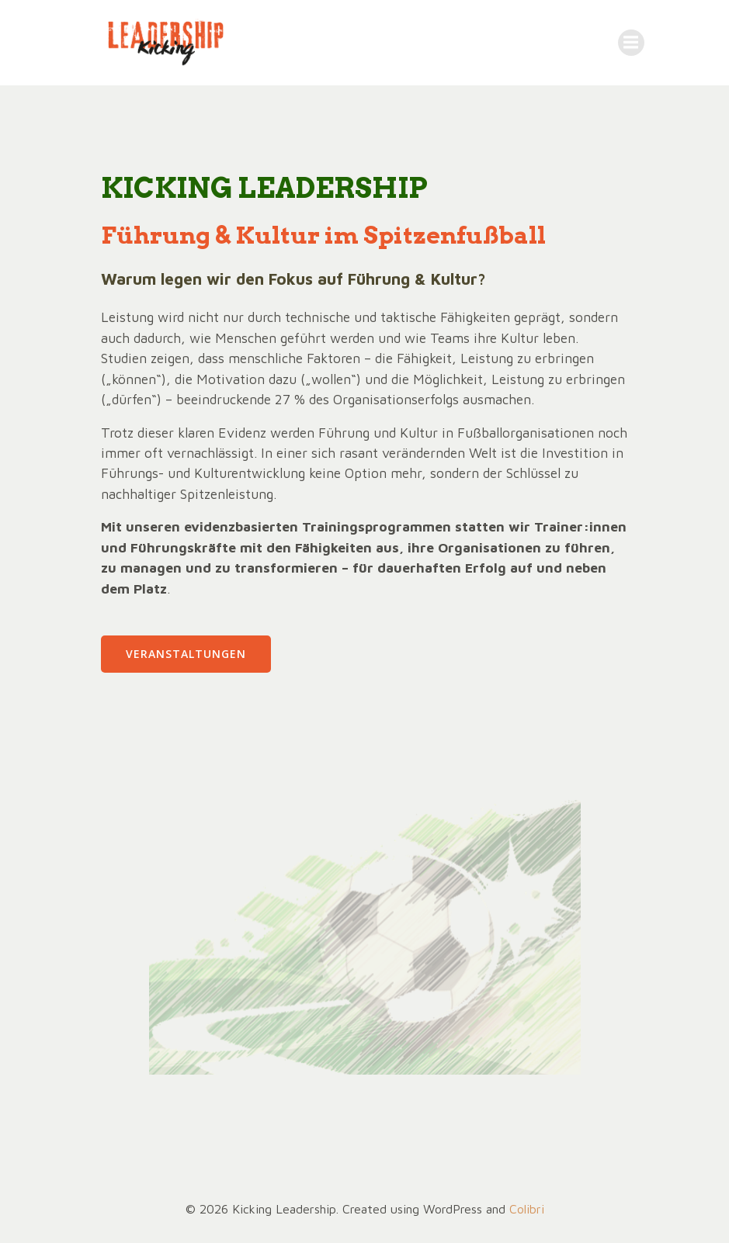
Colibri (526, 1209)
